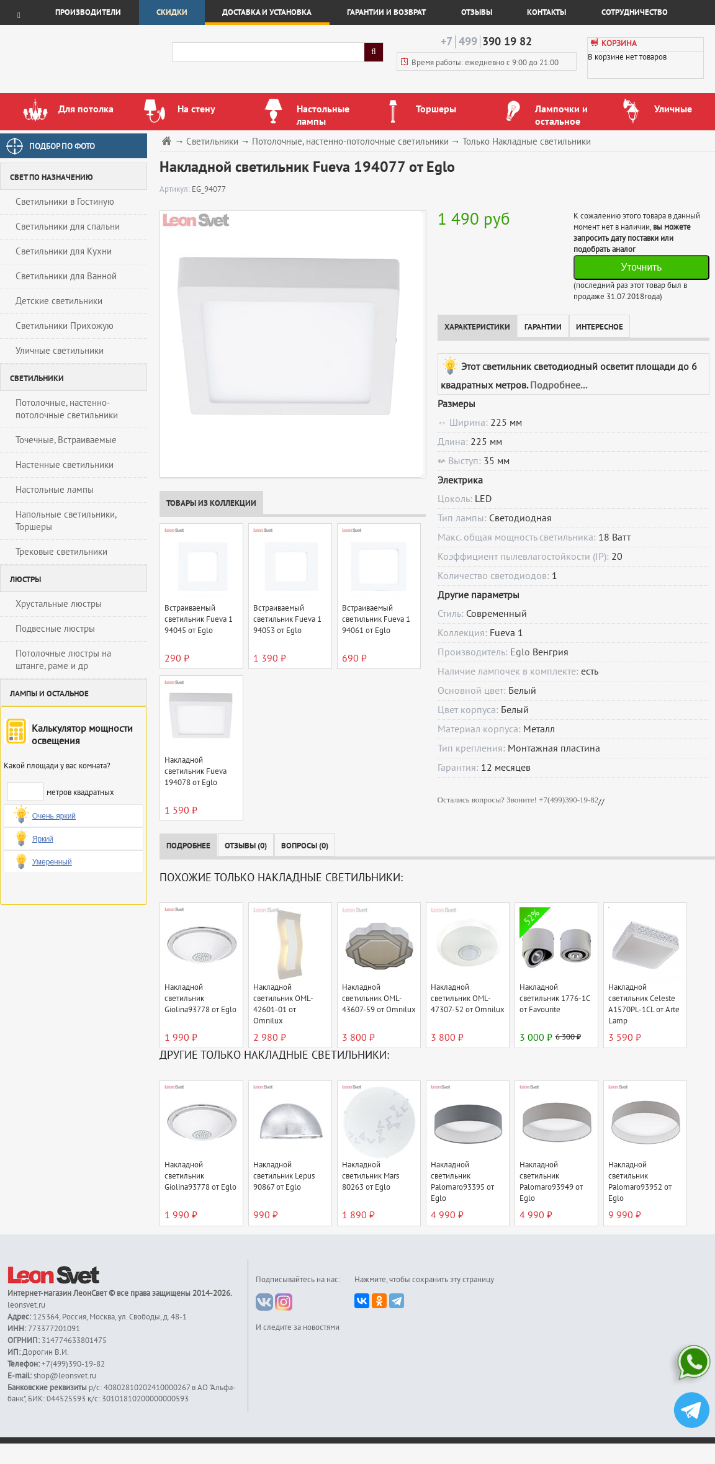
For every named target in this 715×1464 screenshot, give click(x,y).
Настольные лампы (55, 489)
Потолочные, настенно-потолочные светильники (67, 409)
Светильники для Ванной (66, 276)
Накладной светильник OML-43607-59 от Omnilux (379, 998)
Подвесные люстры (55, 628)
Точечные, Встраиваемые (66, 440)
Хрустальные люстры (59, 603)
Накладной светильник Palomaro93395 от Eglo (462, 1181)
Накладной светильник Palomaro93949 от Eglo (551, 1181)
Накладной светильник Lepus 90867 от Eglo (284, 1176)
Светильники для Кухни (64, 251)
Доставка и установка (267, 12)
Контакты (546, 12)
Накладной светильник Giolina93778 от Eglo (200, 998)
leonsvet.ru (26, 1305)
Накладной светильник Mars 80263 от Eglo (370, 1176)
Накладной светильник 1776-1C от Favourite (554, 998)
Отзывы (476, 12)
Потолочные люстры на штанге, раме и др (63, 659)
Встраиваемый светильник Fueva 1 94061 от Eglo (376, 619)
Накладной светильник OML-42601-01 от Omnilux (283, 1004)
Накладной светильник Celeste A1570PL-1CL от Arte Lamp (644, 1004)
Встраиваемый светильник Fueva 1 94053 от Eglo (287, 619)
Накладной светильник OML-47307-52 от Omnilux (468, 998)
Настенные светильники (65, 464)
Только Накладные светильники (526, 142)
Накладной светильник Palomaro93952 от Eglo (640, 1181)
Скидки (171, 12)
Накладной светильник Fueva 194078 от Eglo (195, 771)
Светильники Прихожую (65, 325)
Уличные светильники (60, 350)
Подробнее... (558, 385)
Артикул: (176, 189)
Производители (88, 12)
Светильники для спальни (68, 226)
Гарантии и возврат (386, 12)
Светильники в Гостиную (65, 201)
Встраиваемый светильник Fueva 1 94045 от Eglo (198, 619)
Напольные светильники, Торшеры (66, 520)
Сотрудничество (634, 12)
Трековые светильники (61, 551)
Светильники (212, 142)
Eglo (520, 652)
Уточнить (641, 267)
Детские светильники (59, 301)
